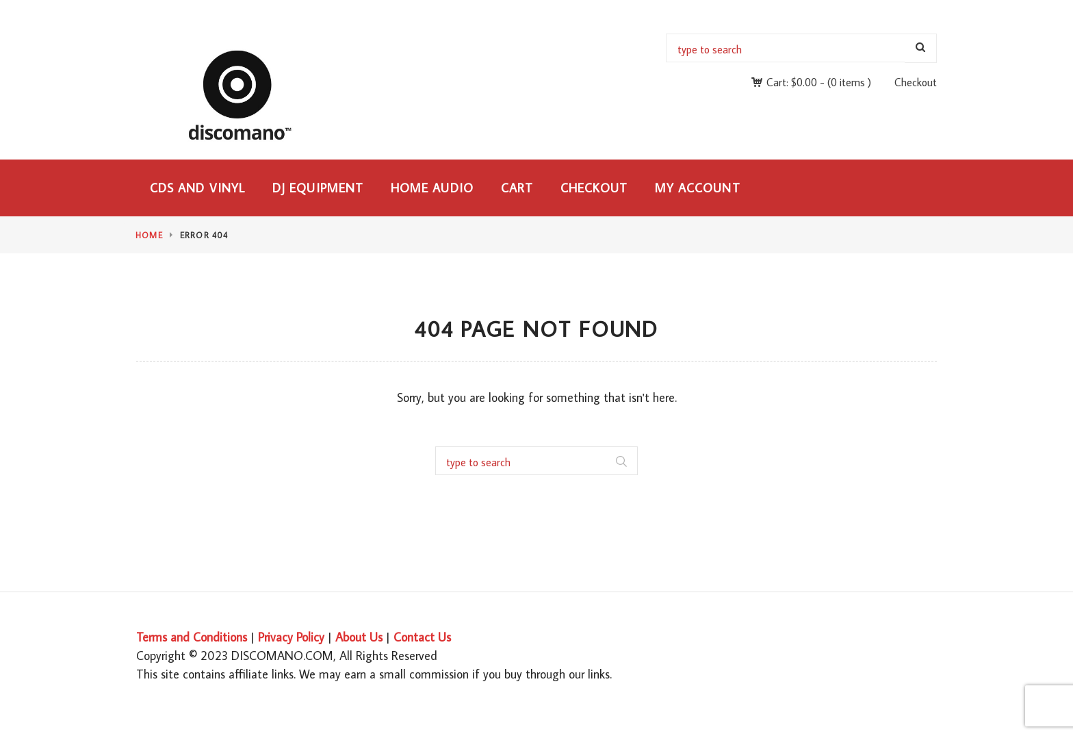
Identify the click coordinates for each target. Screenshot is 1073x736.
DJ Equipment (317, 188)
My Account (697, 188)
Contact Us (422, 637)
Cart (517, 188)
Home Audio (432, 188)
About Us (359, 637)
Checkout (915, 82)
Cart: (791, 82)
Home (149, 235)
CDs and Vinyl (197, 188)
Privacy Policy (291, 637)
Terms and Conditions (191, 637)
